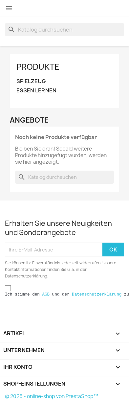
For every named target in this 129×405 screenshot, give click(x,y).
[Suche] (64, 29)
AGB (46, 294)
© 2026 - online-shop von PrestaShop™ (51, 396)
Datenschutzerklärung (96, 294)
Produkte (37, 66)
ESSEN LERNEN (36, 90)
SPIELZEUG (31, 81)
